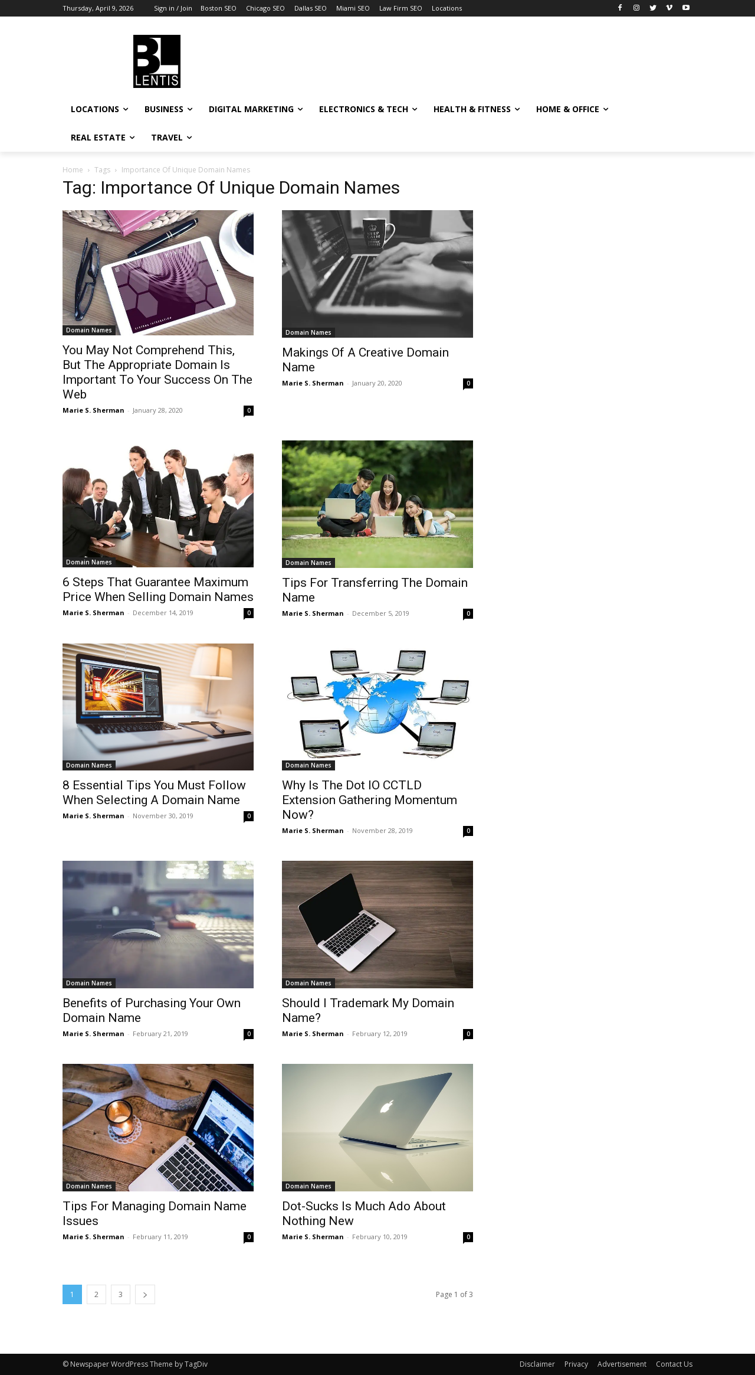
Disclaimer (537, 1364)
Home (73, 170)
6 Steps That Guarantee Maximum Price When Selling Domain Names (158, 589)
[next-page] (145, 1294)
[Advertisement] (466, 59)
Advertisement (622, 1364)
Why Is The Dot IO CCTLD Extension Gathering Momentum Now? (369, 800)
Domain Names (89, 330)
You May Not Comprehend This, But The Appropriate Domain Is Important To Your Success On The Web (157, 372)
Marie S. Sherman (93, 410)
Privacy (576, 1364)
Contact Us (674, 1364)
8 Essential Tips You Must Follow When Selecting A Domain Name (154, 792)
